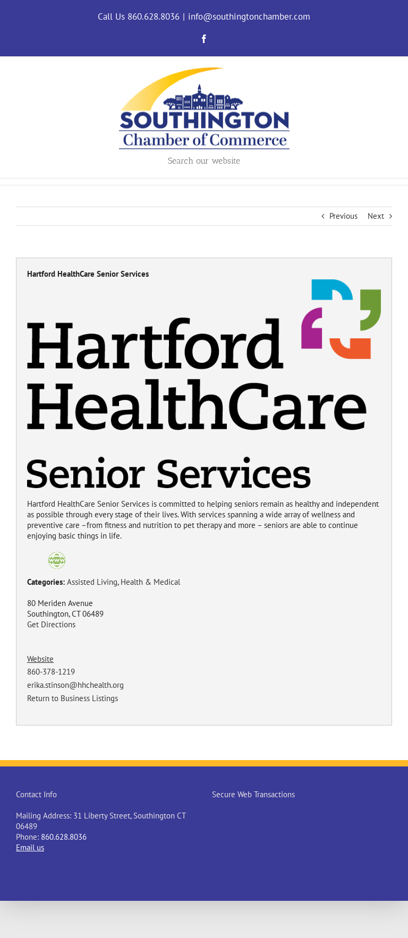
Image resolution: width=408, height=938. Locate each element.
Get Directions (51, 624)
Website (40, 659)
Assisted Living (92, 582)
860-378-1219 (51, 672)
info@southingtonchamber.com (249, 16)
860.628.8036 (64, 837)
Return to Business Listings (72, 698)
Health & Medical (150, 582)
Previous (343, 216)
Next (376, 216)
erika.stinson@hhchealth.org (75, 685)
